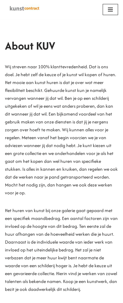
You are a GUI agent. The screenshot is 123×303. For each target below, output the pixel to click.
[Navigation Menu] (110, 9)
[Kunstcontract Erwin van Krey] (24, 9)
